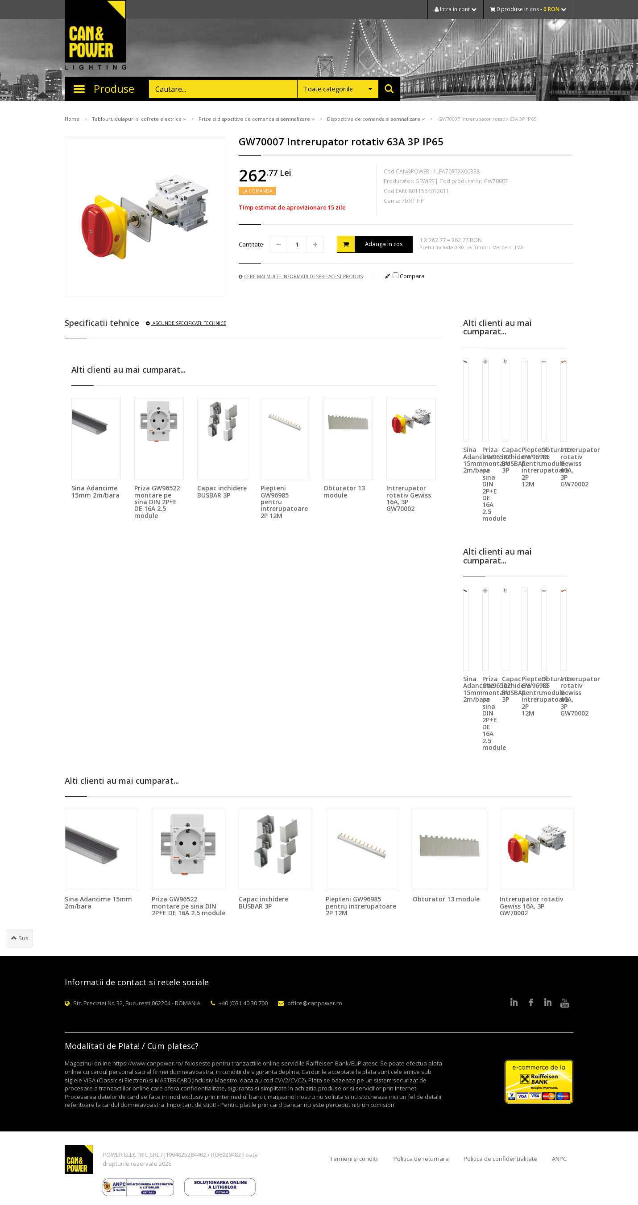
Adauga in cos (370, 244)
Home (72, 118)
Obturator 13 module (344, 491)
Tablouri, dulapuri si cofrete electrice (139, 118)
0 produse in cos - (528, 9)
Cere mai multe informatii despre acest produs (301, 276)
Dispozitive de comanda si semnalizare (376, 118)
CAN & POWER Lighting (95, 35)
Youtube (565, 1003)
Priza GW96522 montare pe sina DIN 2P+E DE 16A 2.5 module (157, 502)
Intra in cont (455, 9)
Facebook (531, 1003)
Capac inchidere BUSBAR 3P (222, 491)
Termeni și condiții (354, 1159)
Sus (20, 938)
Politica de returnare (421, 1159)
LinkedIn (514, 1003)
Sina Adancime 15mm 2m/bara (95, 491)
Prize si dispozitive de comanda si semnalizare (257, 118)
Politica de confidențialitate (500, 1159)
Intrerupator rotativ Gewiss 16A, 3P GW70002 (408, 498)
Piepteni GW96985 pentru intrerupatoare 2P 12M (361, 906)
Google (548, 1003)
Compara (409, 276)
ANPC (559, 1159)
